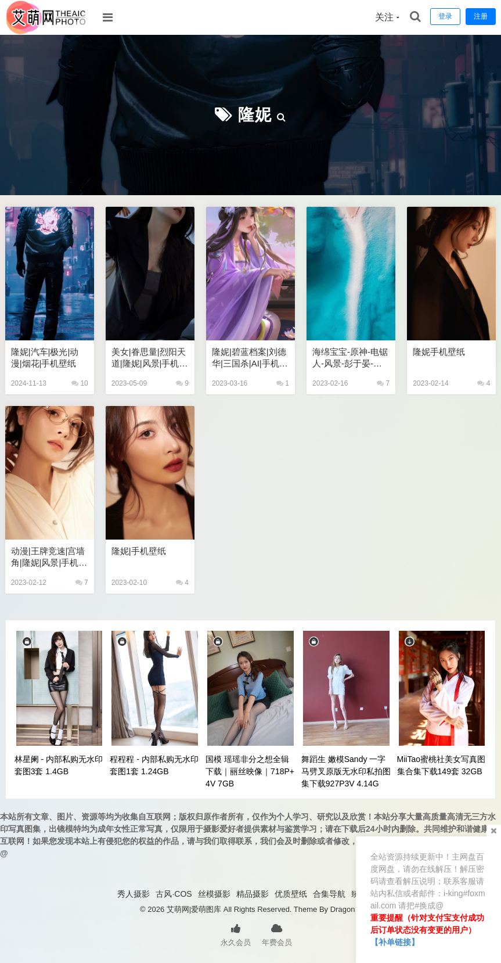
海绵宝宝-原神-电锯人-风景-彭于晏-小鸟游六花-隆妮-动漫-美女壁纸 (350, 358)
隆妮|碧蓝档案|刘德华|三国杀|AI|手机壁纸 (250, 358)
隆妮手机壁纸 (439, 352)
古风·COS (174, 894)
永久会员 (236, 934)
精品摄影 (252, 894)
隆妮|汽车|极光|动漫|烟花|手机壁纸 (45, 357)
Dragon (342, 909)
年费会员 (277, 934)
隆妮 (255, 115)
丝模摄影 (214, 894)
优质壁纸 (291, 894)
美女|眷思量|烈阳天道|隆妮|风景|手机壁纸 (149, 358)
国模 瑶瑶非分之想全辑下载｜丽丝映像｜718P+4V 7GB (250, 771)
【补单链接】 (394, 942)
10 (79, 383)
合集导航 (329, 894)
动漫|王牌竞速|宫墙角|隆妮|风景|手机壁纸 (49, 557)
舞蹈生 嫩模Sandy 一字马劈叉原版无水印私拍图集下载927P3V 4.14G (346, 771)
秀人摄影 (133, 894)
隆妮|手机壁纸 (138, 551)
